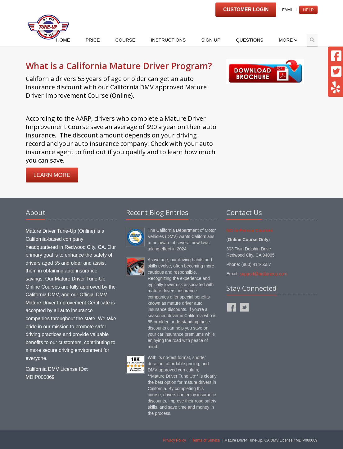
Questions (249, 40)
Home (63, 40)
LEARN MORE (52, 175)
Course (125, 40)
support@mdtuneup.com (263, 273)
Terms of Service (206, 440)
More (288, 40)
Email (287, 10)
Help (308, 9)
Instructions (168, 40)
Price (93, 40)
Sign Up (210, 40)
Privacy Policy (174, 440)
